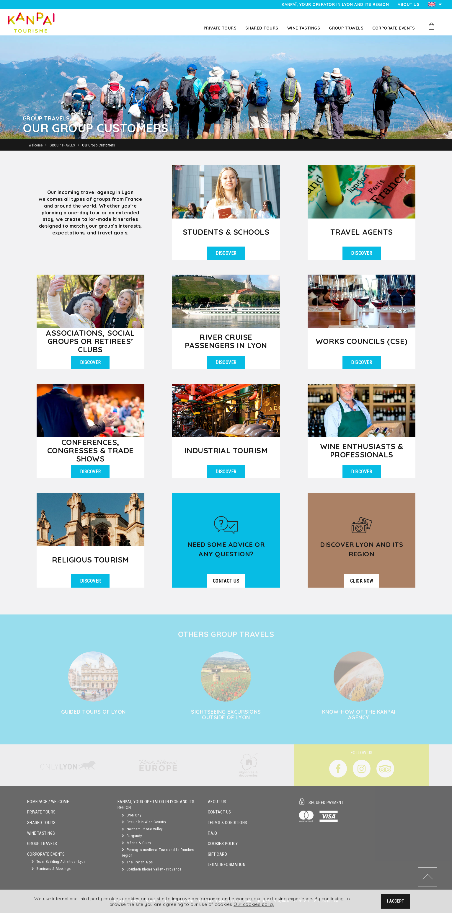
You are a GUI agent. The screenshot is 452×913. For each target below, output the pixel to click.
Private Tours (41, 812)
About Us (217, 801)
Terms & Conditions (227, 822)
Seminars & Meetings (51, 868)
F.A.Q (212, 833)
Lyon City (131, 815)
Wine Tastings (41, 833)
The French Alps (137, 862)
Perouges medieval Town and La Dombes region (158, 852)
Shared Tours (41, 822)
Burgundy (132, 836)
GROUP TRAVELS (42, 843)
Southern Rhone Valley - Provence (151, 869)
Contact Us (219, 812)
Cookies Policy (223, 843)
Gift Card (217, 854)
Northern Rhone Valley (142, 829)
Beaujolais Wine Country (144, 822)
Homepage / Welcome (48, 801)
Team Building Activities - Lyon (59, 861)
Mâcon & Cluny (136, 843)
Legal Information (226, 864)
